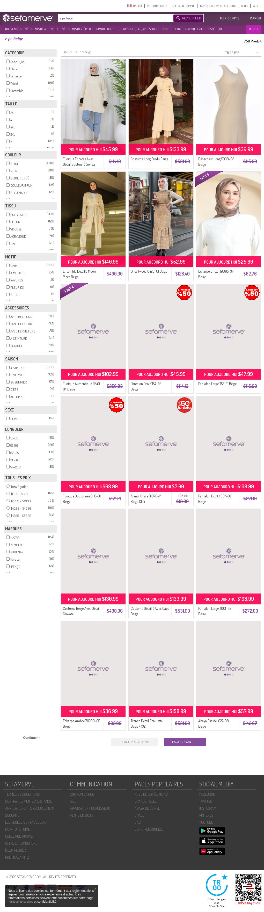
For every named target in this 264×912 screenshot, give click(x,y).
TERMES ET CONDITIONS (22, 794)
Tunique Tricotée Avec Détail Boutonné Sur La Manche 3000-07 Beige (79, 164)
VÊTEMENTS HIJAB (36, 29)
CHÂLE (139, 815)
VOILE (54, 29)
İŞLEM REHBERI (15, 850)
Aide (73, 801)
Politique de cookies (21, 901)
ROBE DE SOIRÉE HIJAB (151, 794)
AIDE (256, 6)
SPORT (166, 29)
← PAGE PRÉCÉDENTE (134, 741)
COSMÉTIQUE (215, 29)
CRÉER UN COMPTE (183, 6)
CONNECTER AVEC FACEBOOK (218, 6)
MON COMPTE (230, 18)
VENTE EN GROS (81, 815)
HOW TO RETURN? (17, 829)
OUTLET (253, 29)
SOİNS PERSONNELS (149, 829)
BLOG (244, 6)
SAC (138, 822)
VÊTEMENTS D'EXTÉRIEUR (77, 29)
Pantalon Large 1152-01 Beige (217, 383)
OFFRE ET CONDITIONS (21, 843)
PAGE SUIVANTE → (185, 741)
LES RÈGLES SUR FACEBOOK (25, 822)
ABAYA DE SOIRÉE (147, 808)
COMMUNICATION (82, 794)
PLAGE (177, 29)
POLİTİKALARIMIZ (17, 857)
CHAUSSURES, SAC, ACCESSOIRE (138, 29)
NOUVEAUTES (13, 29)
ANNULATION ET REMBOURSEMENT (30, 808)
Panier (255, 18)
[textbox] (114, 18)
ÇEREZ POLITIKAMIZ (19, 836)
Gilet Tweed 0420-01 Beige (149, 271)
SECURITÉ (12, 815)
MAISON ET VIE (194, 29)
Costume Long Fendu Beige (149, 159)
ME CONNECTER (156, 6)
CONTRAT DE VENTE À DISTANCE (28, 801)
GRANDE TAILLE (105, 29)
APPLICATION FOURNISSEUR (90, 808)
